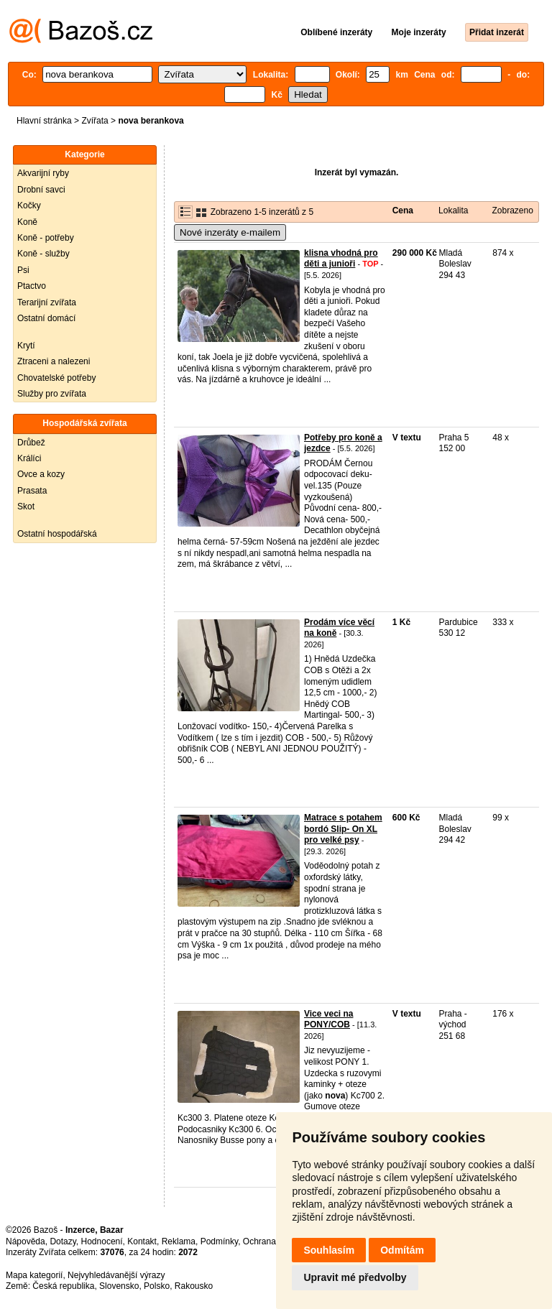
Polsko (157, 1286)
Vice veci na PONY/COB (329, 1019)
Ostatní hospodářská (57, 534)
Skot (25, 506)
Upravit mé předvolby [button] (354, 1277)
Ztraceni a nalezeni (53, 361)
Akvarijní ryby (43, 173)
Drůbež (31, 443)
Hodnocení (102, 1241)
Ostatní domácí (46, 318)
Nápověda (25, 1241)
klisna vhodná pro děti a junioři (341, 258)
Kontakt (142, 1241)
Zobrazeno (512, 210)
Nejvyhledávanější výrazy (116, 1275)
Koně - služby (43, 254)
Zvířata (94, 121)
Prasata (32, 491)
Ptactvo (31, 286)
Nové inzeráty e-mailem (230, 232)
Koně (27, 222)
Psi (23, 270)
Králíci (29, 458)
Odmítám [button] (402, 1250)
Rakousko (194, 1286)
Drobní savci (41, 190)
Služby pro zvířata (51, 394)
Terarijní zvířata (46, 302)
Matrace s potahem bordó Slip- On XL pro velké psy (343, 829)
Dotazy (62, 1241)
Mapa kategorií (34, 1275)
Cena (402, 210)
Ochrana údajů (271, 1241)
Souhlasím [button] (328, 1250)
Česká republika (63, 1286)
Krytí (26, 346)
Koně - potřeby (45, 238)
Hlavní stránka (44, 121)
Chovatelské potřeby (56, 378)
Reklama (179, 1241)
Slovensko (119, 1286)
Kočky (29, 205)
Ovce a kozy (41, 474)
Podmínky (219, 1241)
